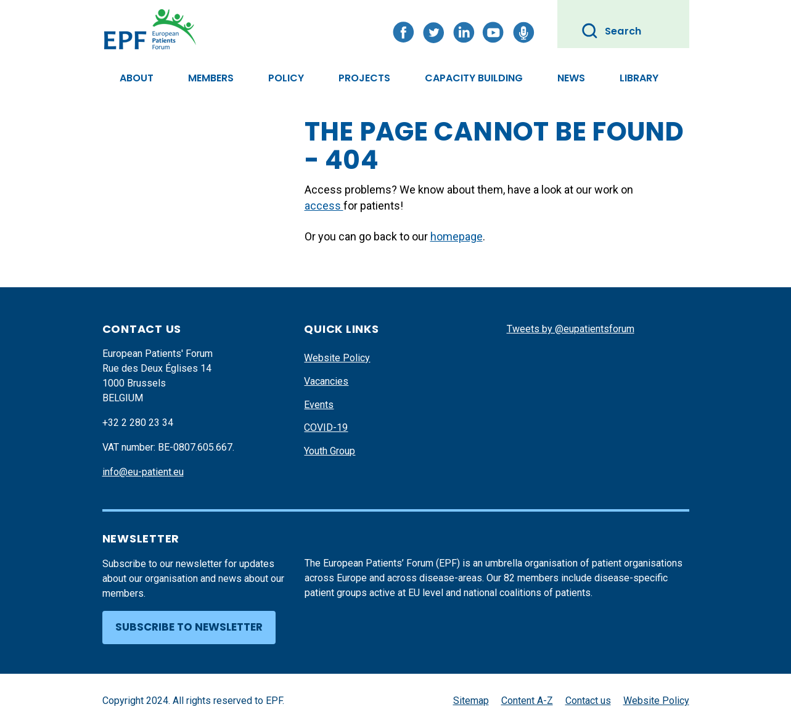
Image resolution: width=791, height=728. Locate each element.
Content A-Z (527, 700)
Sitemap (471, 700)
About (137, 78)
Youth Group (329, 451)
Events (319, 405)
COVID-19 (326, 427)
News (571, 78)
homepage (456, 236)
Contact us (588, 700)
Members (211, 78)
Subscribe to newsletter (189, 627)
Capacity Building (474, 78)
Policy (286, 78)
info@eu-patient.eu (143, 472)
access (324, 205)
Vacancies (326, 381)
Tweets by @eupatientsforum (570, 329)
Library (639, 78)
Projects (364, 78)
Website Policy (337, 358)
